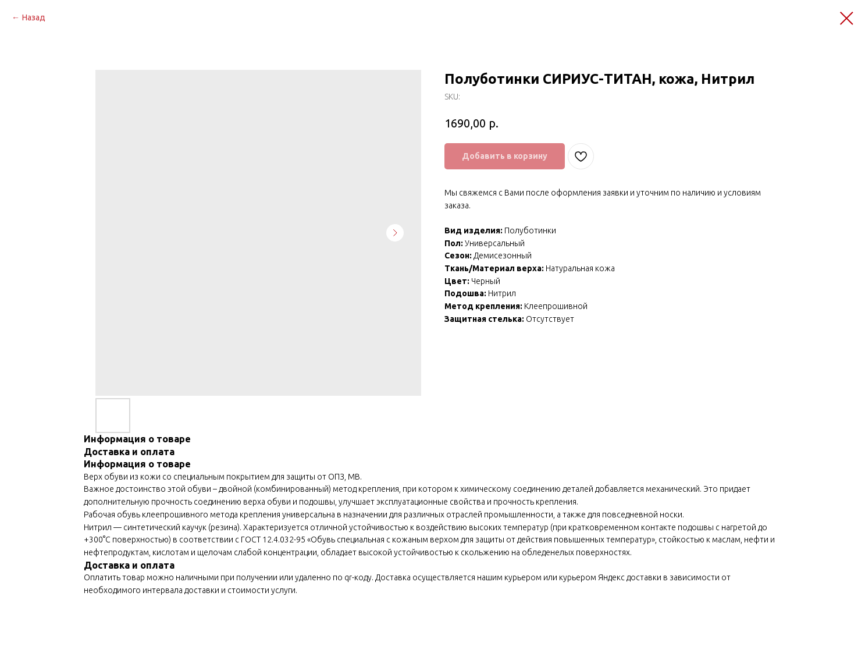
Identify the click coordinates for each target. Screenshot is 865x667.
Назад (33, 17)
